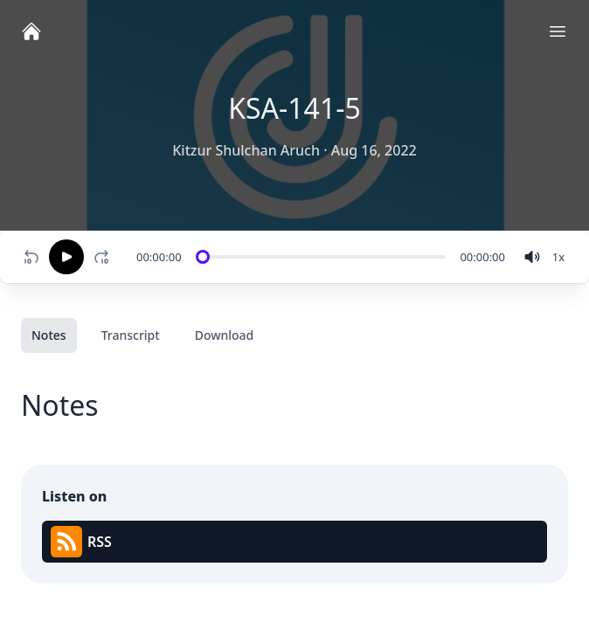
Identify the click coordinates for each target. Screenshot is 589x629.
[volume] (532, 257)
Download (224, 335)
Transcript (130, 335)
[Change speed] (558, 256)
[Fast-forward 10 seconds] (105, 256)
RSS (81, 541)
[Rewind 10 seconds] (31, 256)
